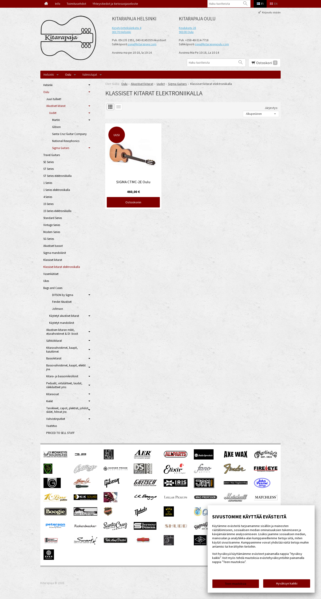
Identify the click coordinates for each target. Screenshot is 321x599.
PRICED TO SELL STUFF (60, 433)
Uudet (52, 113)
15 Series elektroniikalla (57, 211)
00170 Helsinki (121, 32)
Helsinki (49, 74)
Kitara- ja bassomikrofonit (62, 376)
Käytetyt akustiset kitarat (64, 316)
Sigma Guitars (60, 148)
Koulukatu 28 (187, 28)
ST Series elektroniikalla (57, 176)
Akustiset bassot (53, 246)
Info (57, 4)
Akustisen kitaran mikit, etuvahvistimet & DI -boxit (62, 332)
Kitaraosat (52, 394)
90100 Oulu (186, 32)
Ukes (46, 281)
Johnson (57, 309)
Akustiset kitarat (56, 106)
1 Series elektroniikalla (56, 190)
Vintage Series (51, 225)
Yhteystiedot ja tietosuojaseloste (115, 4)
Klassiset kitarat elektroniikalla (61, 267)
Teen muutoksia (235, 584)
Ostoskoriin (133, 202)
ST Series (48, 169)
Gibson (56, 127)
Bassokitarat (53, 358)
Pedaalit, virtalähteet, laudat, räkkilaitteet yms (64, 385)
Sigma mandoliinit (54, 253)
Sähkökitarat (54, 341)
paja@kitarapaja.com (142, 44)
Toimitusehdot (76, 4)
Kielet (49, 401)
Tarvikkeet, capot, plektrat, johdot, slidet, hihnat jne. (67, 410)
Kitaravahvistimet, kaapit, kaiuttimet (62, 350)
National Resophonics (65, 141)
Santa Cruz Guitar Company (69, 134)
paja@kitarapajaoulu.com (212, 44)
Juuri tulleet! (53, 99)
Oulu (68, 74)
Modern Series (51, 232)
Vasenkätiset (50, 274)
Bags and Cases (52, 288)
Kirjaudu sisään (271, 12)
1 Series (47, 183)
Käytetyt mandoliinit (61, 323)
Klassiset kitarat (52, 260)
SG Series (48, 239)
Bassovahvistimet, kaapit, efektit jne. (66, 367)
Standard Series (52, 218)
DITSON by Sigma (62, 295)
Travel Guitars (51, 155)
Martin (56, 120)
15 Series (48, 204)
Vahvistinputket (55, 419)
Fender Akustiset (62, 302)
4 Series (47, 197)
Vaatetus (51, 426)
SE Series (48, 162)
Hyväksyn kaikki (286, 583)
